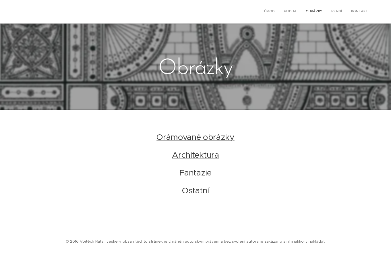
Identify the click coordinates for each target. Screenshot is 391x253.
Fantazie (195, 172)
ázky (225, 137)
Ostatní (195, 190)
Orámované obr (186, 137)
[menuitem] (333, 12)
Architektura (195, 155)
